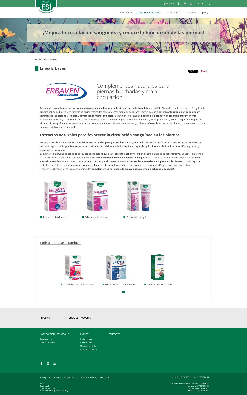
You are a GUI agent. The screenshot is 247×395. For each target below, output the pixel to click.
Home (38, 59)
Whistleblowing (70, 377)
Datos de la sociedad (88, 377)
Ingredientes (174, 12)
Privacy (43, 377)
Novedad (193, 12)
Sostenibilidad (86, 339)
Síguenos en (168, 3)
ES (199, 3)
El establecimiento (88, 346)
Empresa (84, 334)
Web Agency (105, 377)
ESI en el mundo (87, 342)
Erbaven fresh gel (136, 217)
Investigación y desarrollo (54, 334)
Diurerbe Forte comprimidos (120, 284)
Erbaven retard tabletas (56, 217)
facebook (178, 3)
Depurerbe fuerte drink (159, 284)
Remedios (124, 12)
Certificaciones (46, 339)
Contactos (114, 334)
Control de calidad (47, 342)
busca (208, 3)
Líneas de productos (148, 12)
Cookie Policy (55, 377)
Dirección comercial (89, 349)
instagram (184, 3)
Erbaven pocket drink (96, 217)
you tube (191, 3)
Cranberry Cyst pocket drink (78, 284)
